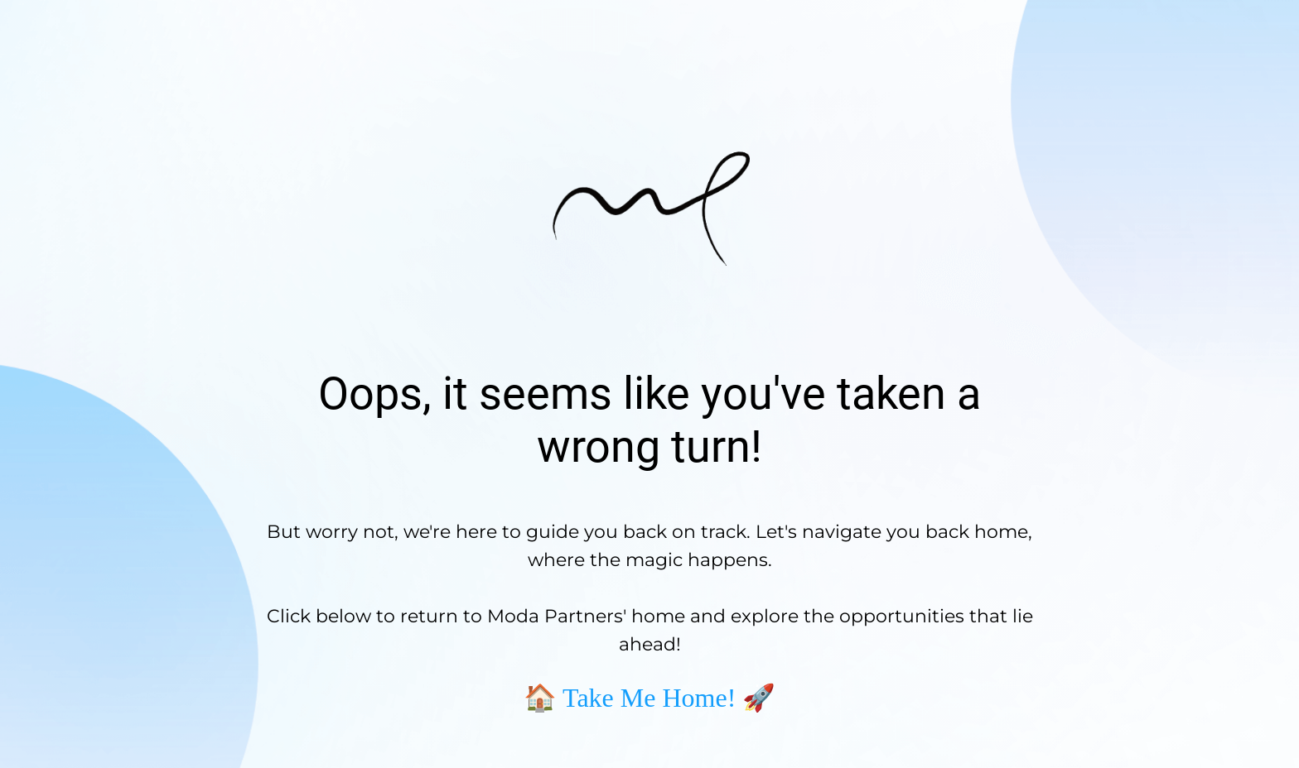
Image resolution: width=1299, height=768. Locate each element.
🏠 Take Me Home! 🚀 (650, 698)
